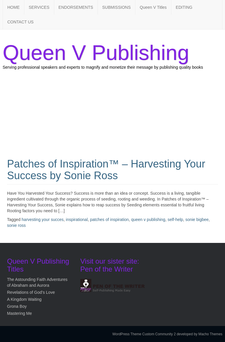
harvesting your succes (43, 219)
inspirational (77, 219)
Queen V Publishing (96, 52)
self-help (175, 219)
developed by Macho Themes (199, 334)
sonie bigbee (197, 219)
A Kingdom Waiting (24, 299)
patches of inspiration (109, 219)
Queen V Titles (153, 7)
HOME (13, 7)
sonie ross (16, 225)
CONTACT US (20, 22)
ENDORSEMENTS (76, 7)
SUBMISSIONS (116, 7)
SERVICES (39, 7)
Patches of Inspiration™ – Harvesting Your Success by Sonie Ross (106, 170)
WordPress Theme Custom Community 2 (144, 334)
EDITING (184, 7)
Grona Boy (17, 306)
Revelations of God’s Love (31, 292)
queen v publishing (148, 219)
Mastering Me (19, 313)
